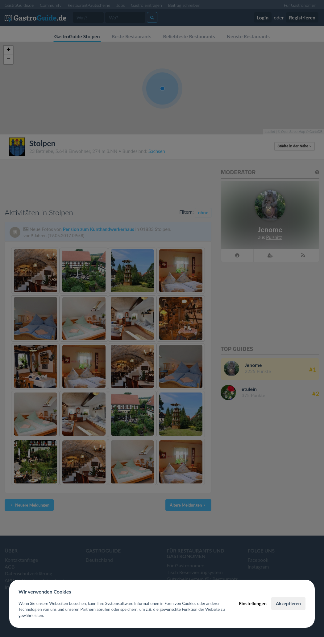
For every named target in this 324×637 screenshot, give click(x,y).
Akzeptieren (288, 603)
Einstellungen (253, 603)
